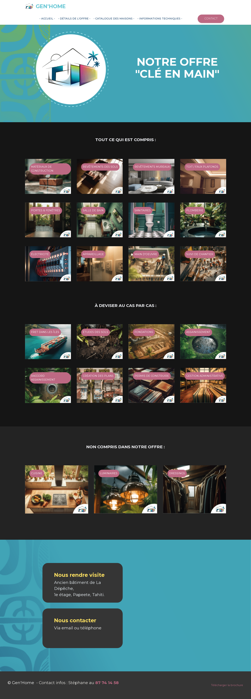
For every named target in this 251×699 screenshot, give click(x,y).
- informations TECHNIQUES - (159, 18)
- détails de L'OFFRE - (74, 18)
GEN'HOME (51, 6)
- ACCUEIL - (47, 18)
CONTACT (211, 18)
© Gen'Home (21, 696)
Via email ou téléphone (77, 641)
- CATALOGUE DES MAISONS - (113, 18)
